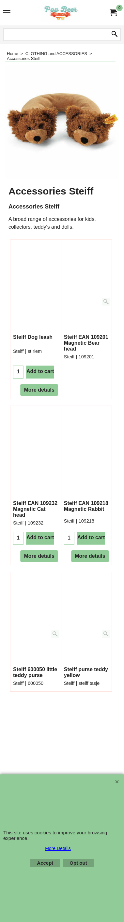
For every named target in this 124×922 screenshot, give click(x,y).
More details (39, 395)
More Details (58, 848)
